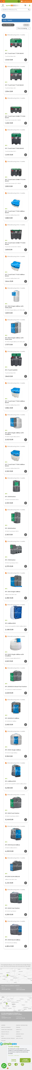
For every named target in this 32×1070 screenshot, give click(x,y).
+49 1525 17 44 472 (6, 1017)
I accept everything (25, 1060)
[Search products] (16, 9)
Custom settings (13, 1060)
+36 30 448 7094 (5, 989)
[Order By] (23, 28)
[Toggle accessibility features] (19, 1)
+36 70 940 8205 (20, 989)
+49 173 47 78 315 (20, 1018)
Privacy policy (10, 1055)
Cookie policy (16, 1055)
